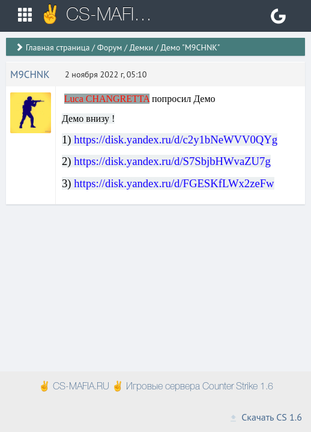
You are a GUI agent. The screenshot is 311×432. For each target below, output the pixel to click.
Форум (109, 47)
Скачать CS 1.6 (265, 417)
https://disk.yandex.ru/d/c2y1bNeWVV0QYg (175, 139)
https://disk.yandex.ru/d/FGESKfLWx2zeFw (174, 183)
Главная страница (58, 47)
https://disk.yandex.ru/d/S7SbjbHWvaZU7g (172, 161)
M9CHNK (30, 74)
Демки (142, 47)
